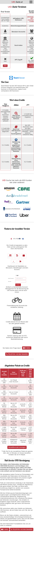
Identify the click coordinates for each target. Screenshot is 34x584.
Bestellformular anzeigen (17, 447)
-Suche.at (17, 2)
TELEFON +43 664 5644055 (17, 354)
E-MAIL (26, 348)
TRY (5, 66)
